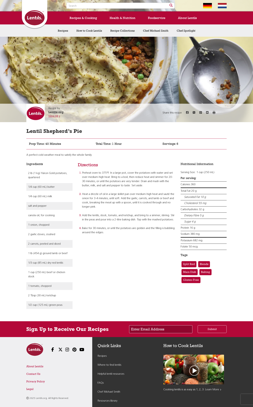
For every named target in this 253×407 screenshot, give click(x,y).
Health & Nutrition (122, 18)
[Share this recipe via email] (207, 113)
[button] (214, 113)
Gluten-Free (191, 280)
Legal (30, 389)
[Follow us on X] (57, 350)
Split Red (189, 264)
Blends (204, 264)
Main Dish (189, 272)
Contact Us (33, 374)
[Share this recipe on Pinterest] (201, 113)
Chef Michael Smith (155, 30)
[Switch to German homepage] (205, 5)
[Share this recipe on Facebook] (187, 113)
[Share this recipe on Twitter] (194, 113)
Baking (205, 272)
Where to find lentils (109, 365)
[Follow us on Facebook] (50, 350)
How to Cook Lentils (89, 30)
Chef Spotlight (186, 30)
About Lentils (187, 18)
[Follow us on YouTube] (79, 350)
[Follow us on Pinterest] (72, 350)
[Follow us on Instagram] (65, 350)
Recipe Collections (122, 30)
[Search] (171, 6)
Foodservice (156, 18)
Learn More (212, 389)
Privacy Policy (35, 381)
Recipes (63, 30)
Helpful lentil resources (111, 374)
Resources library (107, 400)
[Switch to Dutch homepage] (220, 5)
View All (53, 116)
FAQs (101, 383)
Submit (212, 329)
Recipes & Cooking (83, 18)
